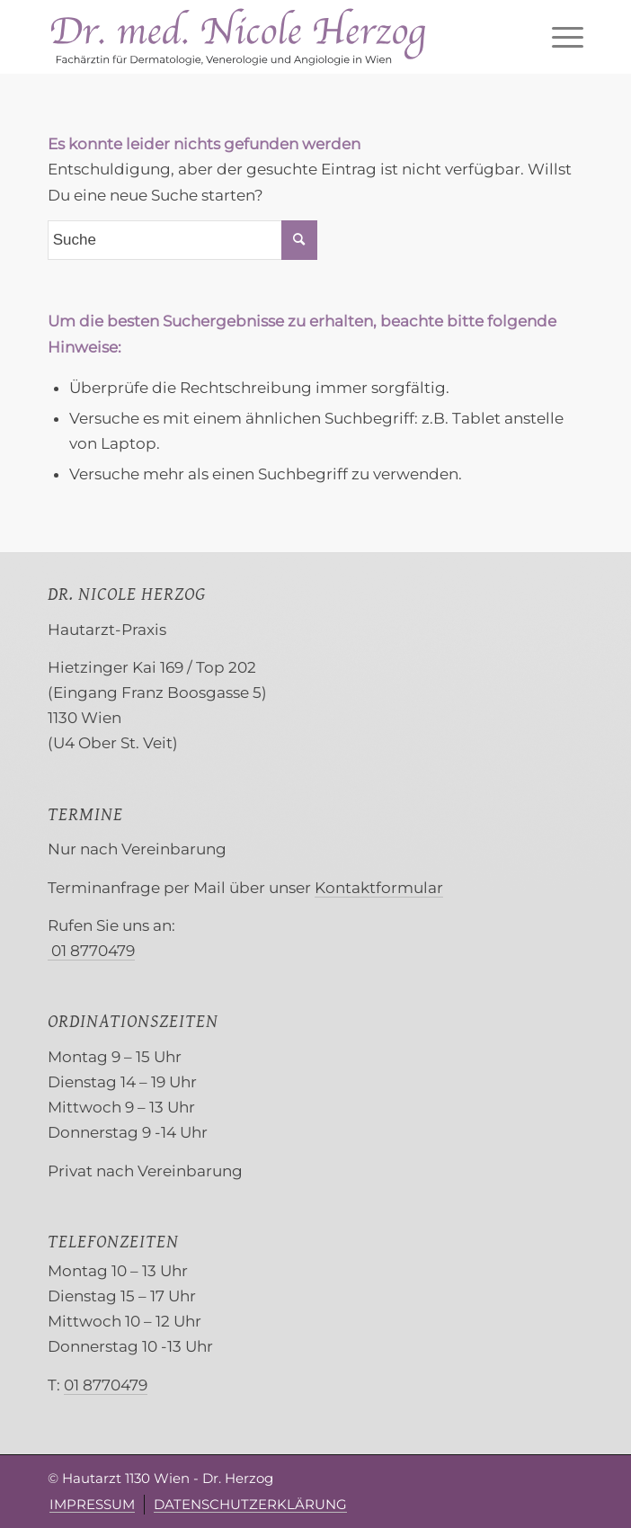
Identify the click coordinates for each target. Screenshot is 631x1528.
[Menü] (558, 37)
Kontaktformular (379, 888)
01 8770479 (91, 951)
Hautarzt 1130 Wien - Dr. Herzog (167, 1478)
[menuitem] (558, 37)
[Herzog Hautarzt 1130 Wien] (262, 37)
